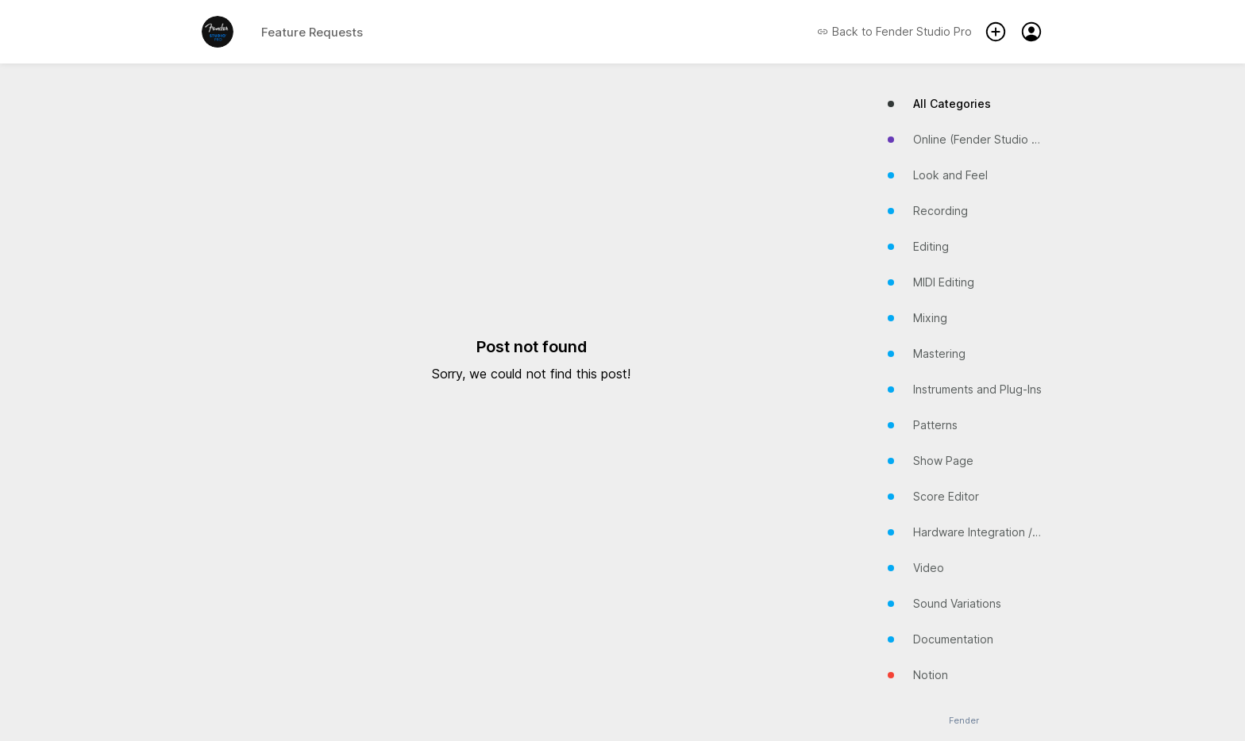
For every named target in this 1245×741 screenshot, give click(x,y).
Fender (964, 720)
